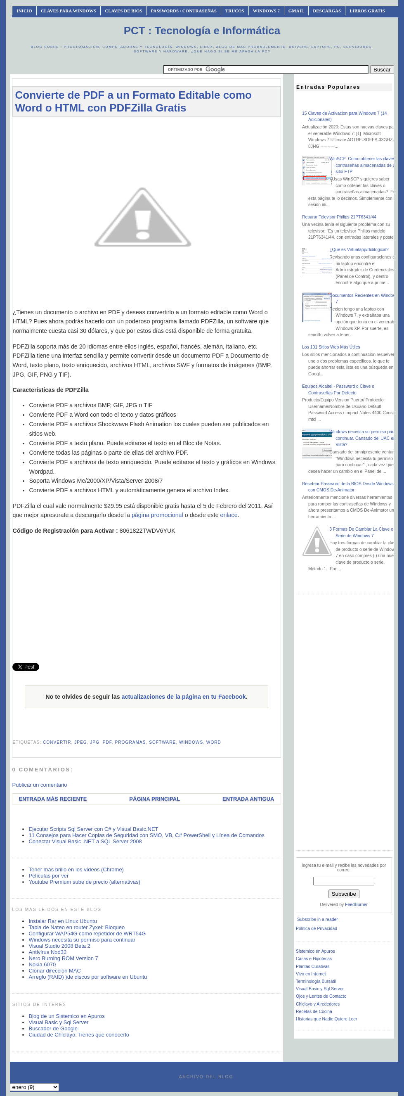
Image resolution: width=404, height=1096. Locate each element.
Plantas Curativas (312, 966)
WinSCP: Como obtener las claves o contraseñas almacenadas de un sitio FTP (364, 165)
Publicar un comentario (39, 785)
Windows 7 (266, 10)
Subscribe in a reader (317, 919)
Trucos (234, 10)
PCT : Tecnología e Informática (202, 30)
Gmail (296, 10)
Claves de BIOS (123, 10)
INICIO (24, 10)
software (162, 742)
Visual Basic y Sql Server (58, 1022)
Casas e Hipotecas (314, 958)
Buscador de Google (53, 1028)
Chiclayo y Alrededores (318, 1004)
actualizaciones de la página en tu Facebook (184, 696)
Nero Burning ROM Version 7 (63, 958)
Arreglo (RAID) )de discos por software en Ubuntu (87, 977)
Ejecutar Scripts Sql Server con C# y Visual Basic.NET (93, 829)
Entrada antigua (248, 799)
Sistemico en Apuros (315, 951)
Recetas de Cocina (314, 1011)
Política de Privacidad (316, 928)
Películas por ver (48, 876)
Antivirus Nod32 (47, 952)
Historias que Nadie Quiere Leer (326, 1019)
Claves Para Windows (68, 10)
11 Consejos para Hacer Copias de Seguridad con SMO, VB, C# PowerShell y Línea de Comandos (146, 835)
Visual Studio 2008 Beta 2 (59, 946)
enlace (229, 515)
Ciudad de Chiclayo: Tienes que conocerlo (78, 1035)
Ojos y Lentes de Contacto (321, 996)
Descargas (327, 10)
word (213, 742)
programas (130, 742)
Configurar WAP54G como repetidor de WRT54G (87, 933)
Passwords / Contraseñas (184, 10)
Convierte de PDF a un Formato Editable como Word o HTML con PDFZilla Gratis (133, 101)
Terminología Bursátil (316, 981)
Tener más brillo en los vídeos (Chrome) (75, 869)
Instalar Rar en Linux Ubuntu (62, 921)
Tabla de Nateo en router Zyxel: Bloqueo (76, 927)
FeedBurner (356, 904)
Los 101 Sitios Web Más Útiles (331, 347)
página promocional (157, 515)
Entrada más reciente (53, 799)
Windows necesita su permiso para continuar (81, 940)
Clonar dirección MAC (54, 971)
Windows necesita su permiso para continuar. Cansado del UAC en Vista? (362, 438)
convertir (57, 742)
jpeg (80, 742)
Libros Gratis (367, 10)
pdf (107, 742)
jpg (94, 742)
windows (191, 742)
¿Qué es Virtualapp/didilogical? (359, 249)
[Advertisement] (162, 127)
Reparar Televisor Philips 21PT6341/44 (339, 217)
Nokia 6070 (42, 964)
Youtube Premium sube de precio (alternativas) (84, 882)
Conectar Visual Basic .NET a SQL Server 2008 (85, 841)
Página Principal (154, 799)
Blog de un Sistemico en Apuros (66, 1016)
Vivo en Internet (311, 974)
